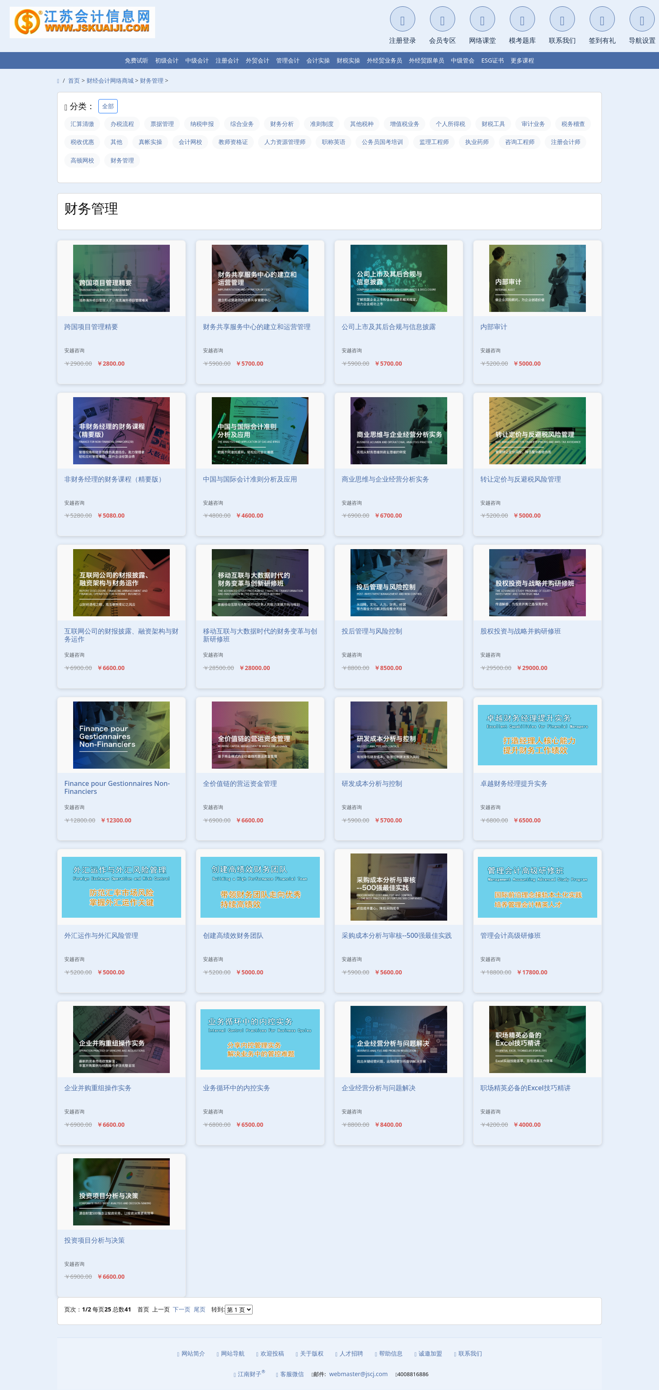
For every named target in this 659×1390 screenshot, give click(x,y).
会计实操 (318, 60)
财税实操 (348, 60)
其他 (157, 142)
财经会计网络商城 (110, 80)
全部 (108, 106)
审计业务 (538, 124)
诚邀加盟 (428, 1354)
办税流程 (122, 124)
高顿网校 (128, 161)
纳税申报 (203, 124)
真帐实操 (191, 142)
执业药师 (521, 142)
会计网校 (232, 142)
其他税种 (365, 124)
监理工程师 (478, 142)
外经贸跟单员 (426, 60)
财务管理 (151, 80)
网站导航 (231, 1354)
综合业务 (244, 124)
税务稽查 (82, 142)
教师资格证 (275, 142)
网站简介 (191, 1354)
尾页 (200, 1310)
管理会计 (288, 60)
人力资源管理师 (327, 142)
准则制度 (324, 124)
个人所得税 (454, 124)
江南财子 (249, 1374)
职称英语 (376, 142)
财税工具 (497, 124)
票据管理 (163, 124)
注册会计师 (85, 161)
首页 (74, 80)
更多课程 (522, 60)
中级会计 (197, 60)
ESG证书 (492, 60)
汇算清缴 (82, 124)
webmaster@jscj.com (358, 1374)
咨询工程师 (564, 142)
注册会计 (227, 60)
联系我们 (468, 1354)
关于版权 (310, 1354)
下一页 (181, 1310)
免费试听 (136, 60)
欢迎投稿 (270, 1354)
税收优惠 (122, 142)
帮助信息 (389, 1354)
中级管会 (462, 60)
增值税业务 (408, 124)
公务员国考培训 (425, 142)
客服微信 (290, 1374)
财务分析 (284, 124)
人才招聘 (349, 1354)
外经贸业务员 (384, 60)
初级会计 (167, 60)
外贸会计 (257, 60)
